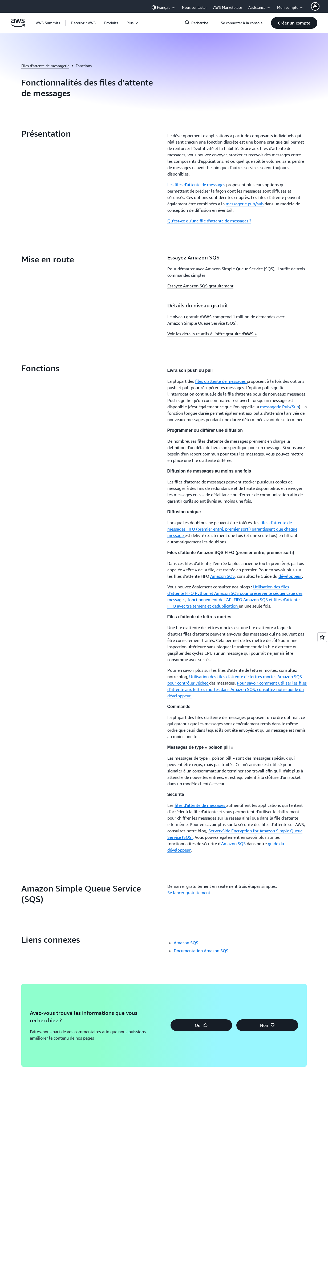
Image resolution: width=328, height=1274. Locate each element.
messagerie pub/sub (245, 203)
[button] (83, 23)
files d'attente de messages (221, 381)
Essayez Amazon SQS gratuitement (200, 285)
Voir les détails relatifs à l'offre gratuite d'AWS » (212, 333)
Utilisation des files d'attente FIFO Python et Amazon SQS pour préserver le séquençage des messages (234, 593)
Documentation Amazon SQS (201, 950)
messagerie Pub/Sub (279, 406)
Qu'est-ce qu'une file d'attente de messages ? (209, 220)
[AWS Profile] (315, 6)
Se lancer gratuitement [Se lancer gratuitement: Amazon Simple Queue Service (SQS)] (188, 892)
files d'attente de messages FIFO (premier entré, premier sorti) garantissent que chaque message (232, 529)
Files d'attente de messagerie (45, 65)
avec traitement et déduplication (208, 606)
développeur (290, 576)
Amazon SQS (222, 576)
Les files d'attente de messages (196, 184)
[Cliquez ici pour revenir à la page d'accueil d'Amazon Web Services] (18, 26)
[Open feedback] (322, 637)
